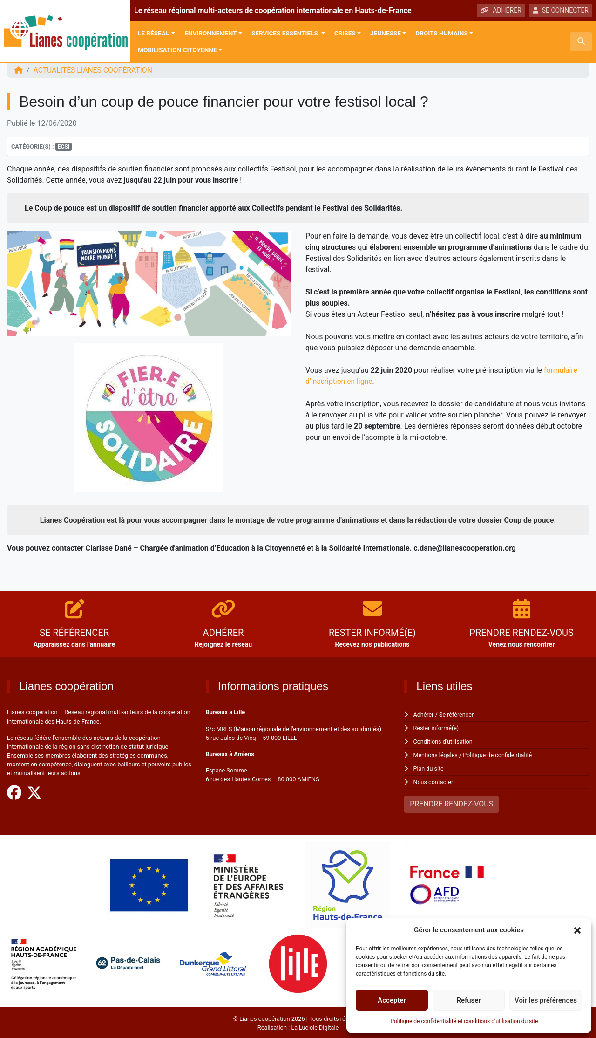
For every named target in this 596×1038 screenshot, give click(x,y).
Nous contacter (433, 780)
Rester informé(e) (436, 727)
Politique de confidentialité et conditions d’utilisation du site (464, 1021)
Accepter (392, 1000)
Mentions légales (436, 754)
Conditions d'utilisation (443, 741)
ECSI (64, 146)
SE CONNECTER (561, 10)
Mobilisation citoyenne (177, 50)
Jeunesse (385, 33)
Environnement (210, 33)
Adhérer (423, 714)
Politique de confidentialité (499, 754)
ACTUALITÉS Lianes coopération (94, 70)
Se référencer (457, 714)
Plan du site (429, 767)
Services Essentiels (285, 33)
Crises (345, 33)
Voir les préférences (546, 1000)
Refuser (468, 1000)
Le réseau (154, 33)
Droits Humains (441, 33)
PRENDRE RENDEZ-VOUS (451, 802)
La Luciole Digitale (315, 1025)
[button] (577, 930)
